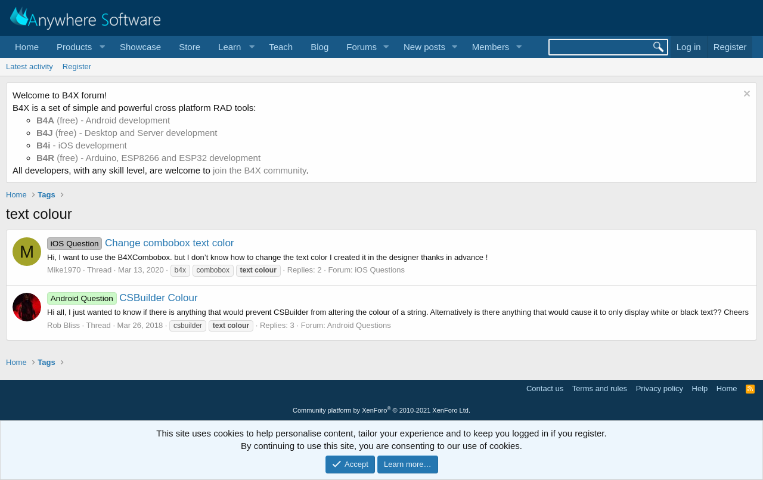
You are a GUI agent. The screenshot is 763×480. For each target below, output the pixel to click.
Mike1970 (63, 269)
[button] (79, 47)
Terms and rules (599, 388)
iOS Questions (380, 269)
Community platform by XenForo (381, 410)
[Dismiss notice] (745, 95)
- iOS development (81, 145)
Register (77, 66)
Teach (281, 47)
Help (700, 388)
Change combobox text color (140, 243)
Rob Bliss (63, 325)
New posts (424, 47)
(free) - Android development (103, 120)
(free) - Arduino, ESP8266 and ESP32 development (148, 158)
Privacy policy (659, 388)
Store (189, 47)
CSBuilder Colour (122, 298)
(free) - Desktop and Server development (127, 133)
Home (27, 47)
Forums (361, 47)
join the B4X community (259, 170)
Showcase (140, 47)
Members (491, 47)
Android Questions (359, 325)
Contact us (544, 388)
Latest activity (29, 66)
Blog (319, 47)
